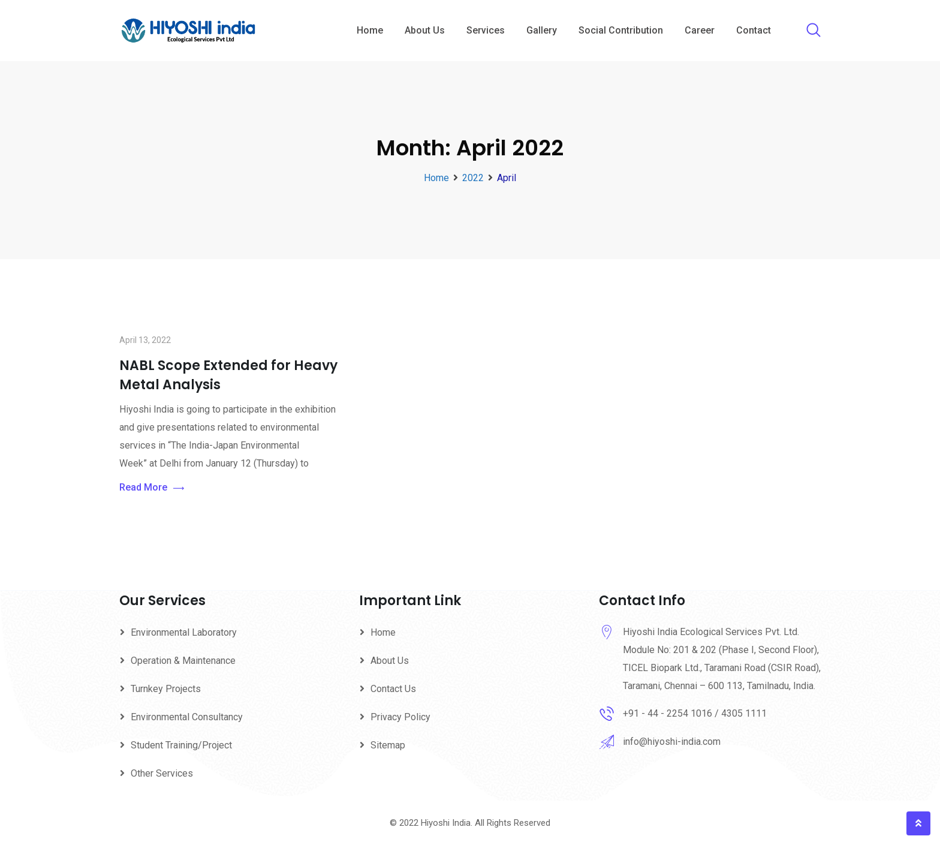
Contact (753, 30)
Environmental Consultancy (187, 717)
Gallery (541, 30)
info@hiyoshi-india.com (672, 741)
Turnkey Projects (166, 688)
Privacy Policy (400, 717)
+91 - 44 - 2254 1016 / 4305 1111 (695, 713)
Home (370, 30)
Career (700, 30)
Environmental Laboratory (184, 632)
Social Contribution (621, 30)
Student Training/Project (181, 745)
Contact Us (393, 688)
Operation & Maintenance (183, 660)
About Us (425, 30)
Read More (151, 488)
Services (485, 30)
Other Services (162, 773)
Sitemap (387, 745)
